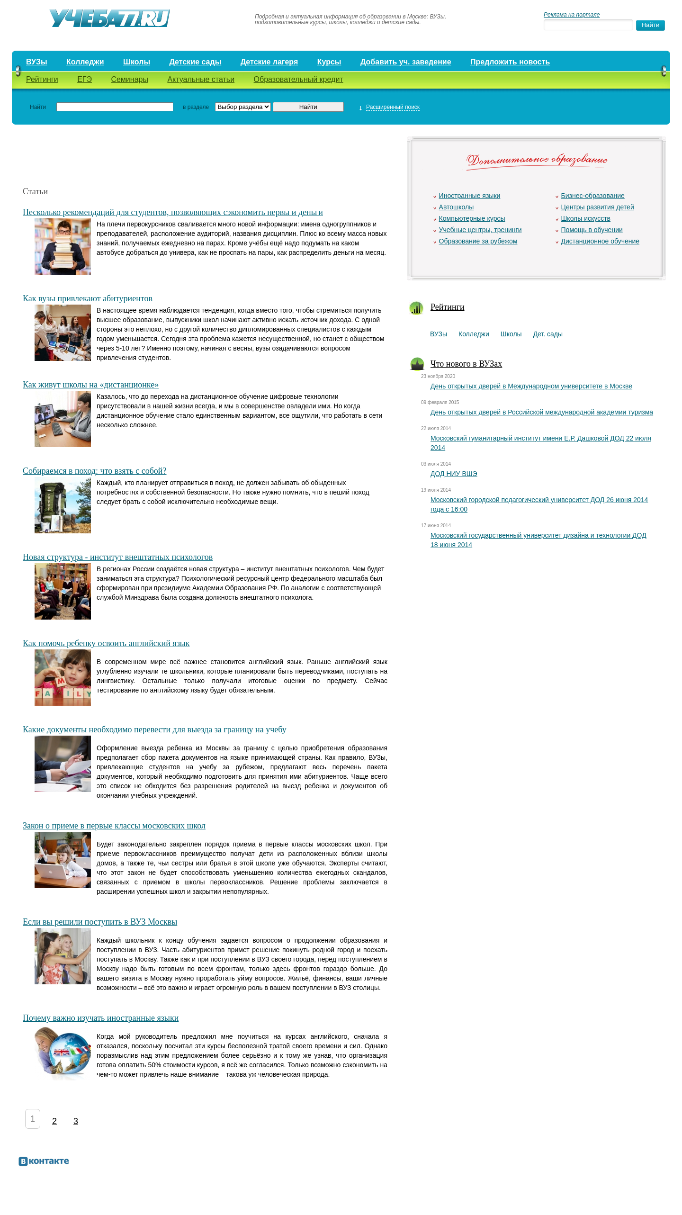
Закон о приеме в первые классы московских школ (114, 825)
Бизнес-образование (593, 195)
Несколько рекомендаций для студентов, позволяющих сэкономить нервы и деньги (173, 212)
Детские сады (195, 62)
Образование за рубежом (478, 241)
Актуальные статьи (200, 79)
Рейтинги (42, 79)
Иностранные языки (470, 195)
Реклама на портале (572, 14)
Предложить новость (510, 62)
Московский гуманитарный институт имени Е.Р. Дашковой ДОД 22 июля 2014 (541, 442)
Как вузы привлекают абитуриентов (88, 298)
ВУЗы (36, 62)
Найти (38, 107)
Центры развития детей (597, 207)
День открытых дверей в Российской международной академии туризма (542, 412)
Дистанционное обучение (600, 241)
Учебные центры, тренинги (480, 230)
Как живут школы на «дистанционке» (91, 384)
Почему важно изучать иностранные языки (101, 1018)
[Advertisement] (205, 155)
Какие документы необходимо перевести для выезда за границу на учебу (155, 729)
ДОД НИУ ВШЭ (454, 473)
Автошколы (456, 207)
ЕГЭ (84, 79)
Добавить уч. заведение (405, 62)
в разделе (196, 107)
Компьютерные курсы (472, 218)
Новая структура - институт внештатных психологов (118, 557)
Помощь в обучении (592, 230)
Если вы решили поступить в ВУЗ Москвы (100, 922)
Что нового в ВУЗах (466, 364)
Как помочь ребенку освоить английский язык (106, 643)
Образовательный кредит (298, 79)
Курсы (329, 62)
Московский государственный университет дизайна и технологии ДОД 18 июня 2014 (538, 540)
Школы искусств (586, 218)
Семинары (129, 79)
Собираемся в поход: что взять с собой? (94, 471)
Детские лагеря (269, 62)
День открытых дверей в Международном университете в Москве (531, 386)
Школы (136, 62)
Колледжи (85, 62)
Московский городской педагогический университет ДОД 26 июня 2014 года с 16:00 (539, 504)
